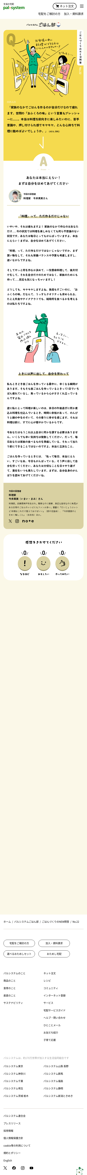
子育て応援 (50, 1040)
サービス (48, 1003)
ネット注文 (65, 6)
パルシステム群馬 (53, 1073)
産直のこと (9, 995)
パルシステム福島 (53, 1081)
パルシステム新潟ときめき (58, 1096)
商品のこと (9, 980)
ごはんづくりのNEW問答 (55, 921)
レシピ (47, 980)
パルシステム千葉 (13, 1081)
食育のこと (9, 988)
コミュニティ (51, 988)
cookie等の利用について (17, 1145)
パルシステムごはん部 (26, 921)
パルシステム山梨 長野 (56, 1066)
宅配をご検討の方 (49, 13)
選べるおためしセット (19, 954)
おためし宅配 (54, 954)
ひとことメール (52, 1025)
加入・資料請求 (74, 13)
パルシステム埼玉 (13, 1088)
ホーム (7, 921)
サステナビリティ (13, 1003)
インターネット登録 (55, 995)
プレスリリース (12, 1123)
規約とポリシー (12, 1153)
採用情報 (8, 1131)
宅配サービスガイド (55, 1010)
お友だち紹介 (51, 1032)
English (7, 1160)
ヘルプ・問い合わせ (55, 1018)
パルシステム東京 (13, 1066)
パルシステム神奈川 (14, 1073)
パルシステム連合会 (14, 1116)
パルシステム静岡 (53, 1088)
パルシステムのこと (14, 973)
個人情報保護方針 (13, 1138)
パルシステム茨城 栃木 (15, 1096)
